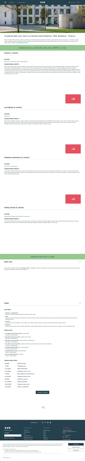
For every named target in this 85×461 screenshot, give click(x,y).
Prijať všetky (76, 444)
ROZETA (44, 435)
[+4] (73, 148)
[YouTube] (50, 422)
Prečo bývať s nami (27, 435)
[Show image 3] (57, 98)
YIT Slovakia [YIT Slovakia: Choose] (12, 2)
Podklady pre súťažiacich (42, 392)
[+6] (73, 98)
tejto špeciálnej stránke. (22, 42)
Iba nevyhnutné (76, 450)
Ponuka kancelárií (27, 432)
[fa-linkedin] (48, 422)
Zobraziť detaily (6, 457)
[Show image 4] (73, 247)
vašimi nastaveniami (37, 453)
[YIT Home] (42, 2)
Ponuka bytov (26, 430)
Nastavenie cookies (76, 447)
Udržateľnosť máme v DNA (28, 437)
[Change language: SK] (78, 2)
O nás (25, 433)
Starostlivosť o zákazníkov (28, 439)
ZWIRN (44, 433)
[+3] (73, 199)
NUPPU (44, 432)
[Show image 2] (65, 85)
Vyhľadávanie (6, 432)
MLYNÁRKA (45, 437)
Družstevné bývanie (46, 430)
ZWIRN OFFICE (45, 439)
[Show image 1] (27, 89)
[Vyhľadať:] (20, 435)
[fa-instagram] (42, 422)
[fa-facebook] (45, 422)
